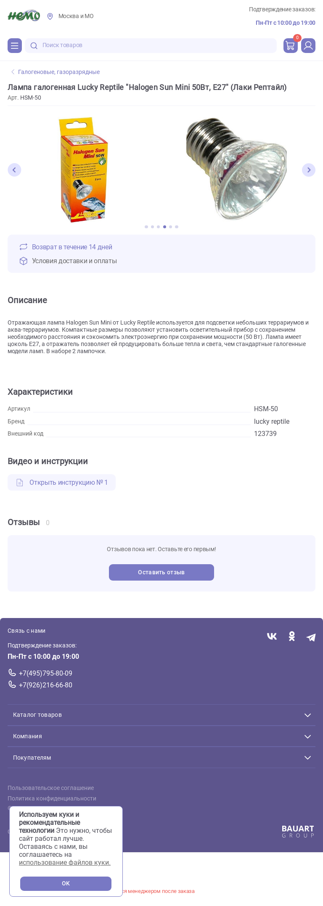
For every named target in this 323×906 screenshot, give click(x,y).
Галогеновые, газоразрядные (55, 72)
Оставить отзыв (161, 572)
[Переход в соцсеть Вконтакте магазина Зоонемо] (272, 637)
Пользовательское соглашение (51, 788)
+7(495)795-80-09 (45, 673)
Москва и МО (76, 16)
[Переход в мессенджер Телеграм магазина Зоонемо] (311, 637)
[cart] (290, 45)
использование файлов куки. (65, 862)
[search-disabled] (34, 45)
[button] (14, 170)
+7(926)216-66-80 (45, 685)
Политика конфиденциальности (52, 798)
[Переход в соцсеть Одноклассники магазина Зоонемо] (292, 637)
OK (66, 883)
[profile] (308, 45)
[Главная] (24, 16)
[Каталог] (15, 45)
